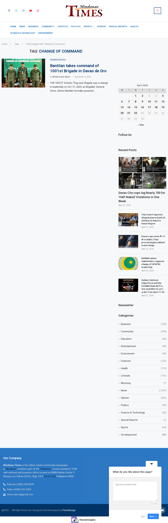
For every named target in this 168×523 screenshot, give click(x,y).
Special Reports (118, 26)
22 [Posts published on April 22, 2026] (135, 113)
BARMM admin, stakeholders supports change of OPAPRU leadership (152, 263)
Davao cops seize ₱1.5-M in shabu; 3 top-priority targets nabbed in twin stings (153, 241)
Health (134, 26)
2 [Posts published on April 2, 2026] (142, 95)
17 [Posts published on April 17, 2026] (149, 107)
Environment (45, 33)
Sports (88, 26)
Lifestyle (62, 26)
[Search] (157, 10)
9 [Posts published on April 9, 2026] (142, 101)
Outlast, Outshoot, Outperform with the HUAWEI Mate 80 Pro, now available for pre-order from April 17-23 (152, 286)
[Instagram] (23, 11)
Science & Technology (22, 33)
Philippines (45, 468)
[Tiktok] (38, 11)
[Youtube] (31, 11)
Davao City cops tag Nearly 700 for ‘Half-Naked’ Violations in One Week (141, 197)
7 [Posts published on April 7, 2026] (129, 101)
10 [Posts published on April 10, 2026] (149, 101)
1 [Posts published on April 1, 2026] (135, 95)
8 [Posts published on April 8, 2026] (135, 101)
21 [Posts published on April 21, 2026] (128, 113)
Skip (143, 516)
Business (33, 26)
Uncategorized (143, 434)
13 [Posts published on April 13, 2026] (122, 107)
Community (48, 26)
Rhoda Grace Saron (61, 77)
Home (13, 26)
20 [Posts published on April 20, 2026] (122, 113)
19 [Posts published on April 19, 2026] (162, 107)
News (22, 26)
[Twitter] (16, 11)
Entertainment (143, 346)
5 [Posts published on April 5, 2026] (163, 95)
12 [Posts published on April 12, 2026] (162, 101)
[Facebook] (9, 11)
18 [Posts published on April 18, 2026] (156, 107)
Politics (75, 26)
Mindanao (11, 468)
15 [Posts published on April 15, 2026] (135, 107)
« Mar (141, 124)
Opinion (101, 26)
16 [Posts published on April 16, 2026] (142, 107)
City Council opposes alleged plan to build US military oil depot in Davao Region (153, 219)
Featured (143, 361)
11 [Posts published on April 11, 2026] (156, 101)
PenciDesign (69, 510)
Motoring (143, 383)
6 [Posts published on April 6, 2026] (122, 101)
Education (143, 339)
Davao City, (50, 476)
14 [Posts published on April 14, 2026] (128, 107)
